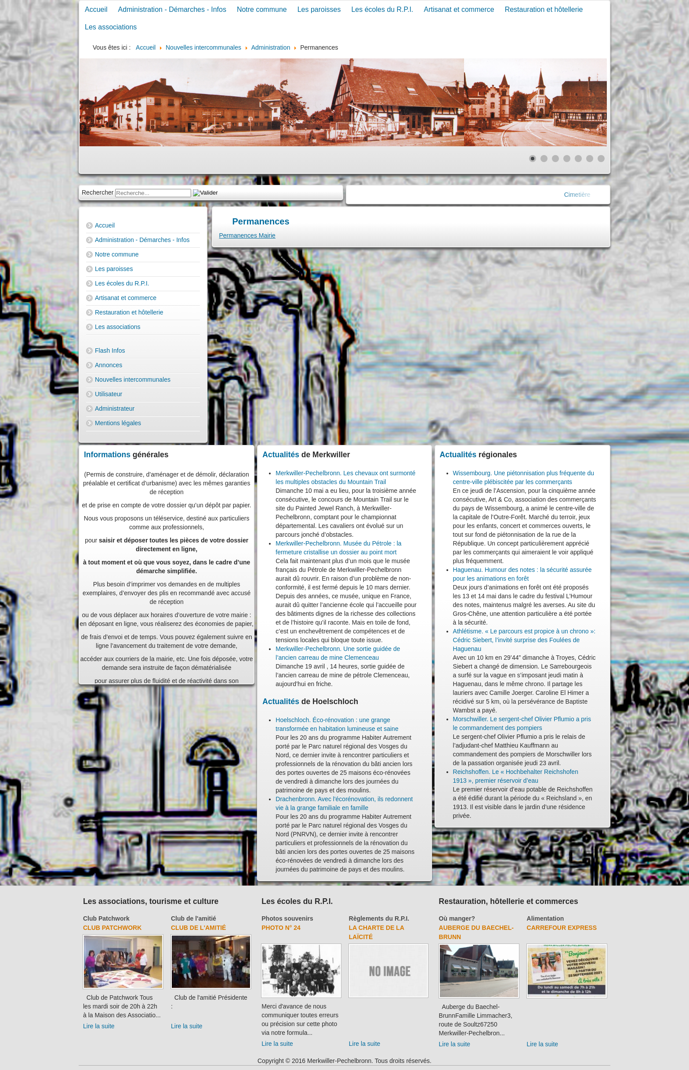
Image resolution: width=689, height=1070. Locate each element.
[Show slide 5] (578, 158)
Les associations (111, 27)
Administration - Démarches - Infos (172, 9)
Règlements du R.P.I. (379, 918)
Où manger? (457, 918)
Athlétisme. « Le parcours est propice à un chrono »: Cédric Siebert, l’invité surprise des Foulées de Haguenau (524, 640)
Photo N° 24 (281, 927)
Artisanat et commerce (459, 9)
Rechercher (97, 192)
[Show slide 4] (566, 158)
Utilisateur (108, 394)
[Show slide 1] (532, 158)
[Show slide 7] (601, 158)
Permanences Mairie (247, 235)
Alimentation (545, 918)
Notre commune (262, 9)
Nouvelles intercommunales (132, 379)
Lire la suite (99, 1026)
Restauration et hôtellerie (544, 9)
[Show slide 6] (589, 158)
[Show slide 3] (555, 158)
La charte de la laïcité (376, 932)
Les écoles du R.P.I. (382, 9)
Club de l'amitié (193, 918)
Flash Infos (110, 350)
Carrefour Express (562, 927)
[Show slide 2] (544, 158)
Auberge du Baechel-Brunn (476, 932)
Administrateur (114, 408)
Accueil (96, 9)
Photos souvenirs (287, 918)
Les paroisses (319, 9)
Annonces (108, 365)
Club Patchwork (106, 918)
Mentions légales (118, 423)
